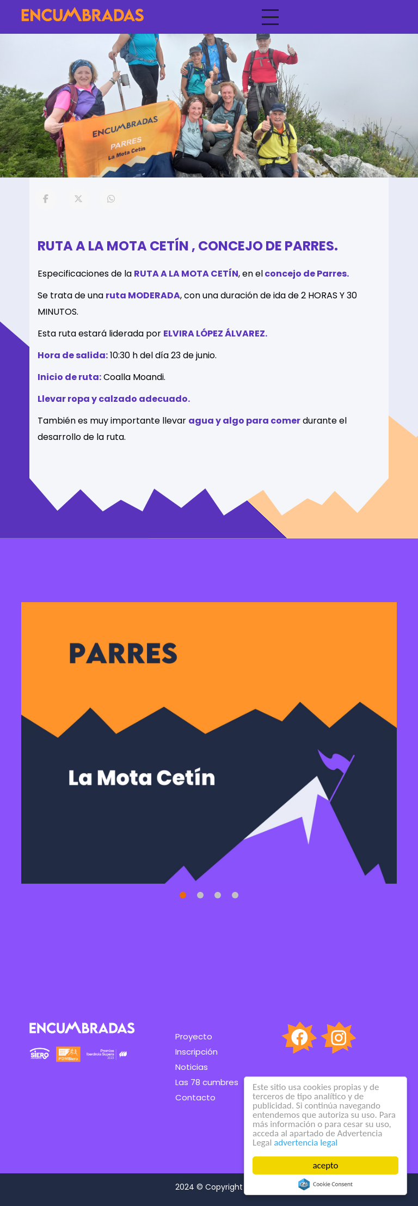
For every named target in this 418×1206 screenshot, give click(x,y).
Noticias (191, 1067)
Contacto (195, 1097)
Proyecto (193, 1036)
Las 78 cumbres (206, 1082)
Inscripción (196, 1051)
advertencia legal (305, 1142)
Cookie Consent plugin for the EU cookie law (325, 1184)
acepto (326, 1165)
